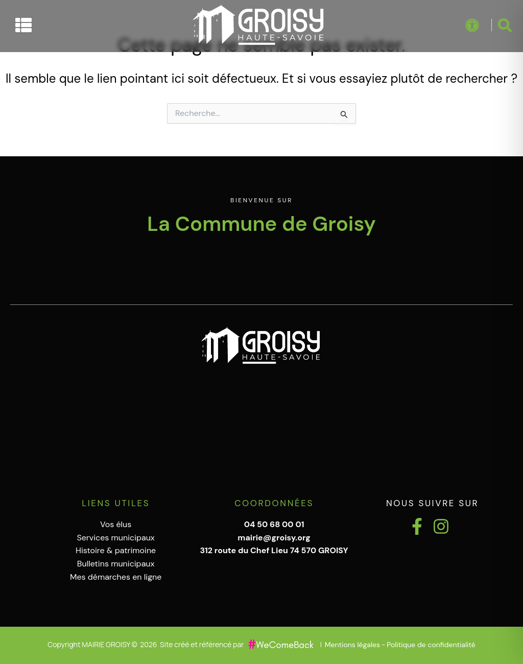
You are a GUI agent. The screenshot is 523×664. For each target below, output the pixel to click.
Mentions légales (352, 644)
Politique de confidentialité (431, 644)
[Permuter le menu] (23, 25)
